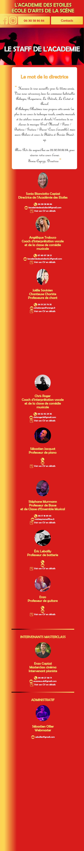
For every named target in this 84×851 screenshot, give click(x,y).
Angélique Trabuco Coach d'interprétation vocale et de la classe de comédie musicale (43, 243)
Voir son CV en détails (43, 211)
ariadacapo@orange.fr (42, 308)
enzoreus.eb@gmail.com (42, 681)
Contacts (67, 20)
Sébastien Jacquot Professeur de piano (42, 450)
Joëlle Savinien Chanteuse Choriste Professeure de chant (42, 294)
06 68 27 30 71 (43, 677)
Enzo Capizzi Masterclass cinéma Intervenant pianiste (43, 667)
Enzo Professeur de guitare (43, 599)
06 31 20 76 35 (43, 304)
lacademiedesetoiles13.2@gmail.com (42, 258)
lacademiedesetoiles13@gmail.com (42, 207)
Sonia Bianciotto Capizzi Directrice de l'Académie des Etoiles (42, 195)
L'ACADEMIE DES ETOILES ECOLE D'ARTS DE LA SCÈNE (42, 8)
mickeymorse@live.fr (42, 519)
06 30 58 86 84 (34, 20)
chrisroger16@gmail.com (42, 417)
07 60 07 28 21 (43, 255)
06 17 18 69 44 (42, 515)
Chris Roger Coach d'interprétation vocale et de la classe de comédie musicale (43, 401)
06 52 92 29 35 (43, 413)
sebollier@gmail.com (43, 737)
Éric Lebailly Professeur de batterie (42, 553)
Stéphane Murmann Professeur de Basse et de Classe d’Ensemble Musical (42, 505)
